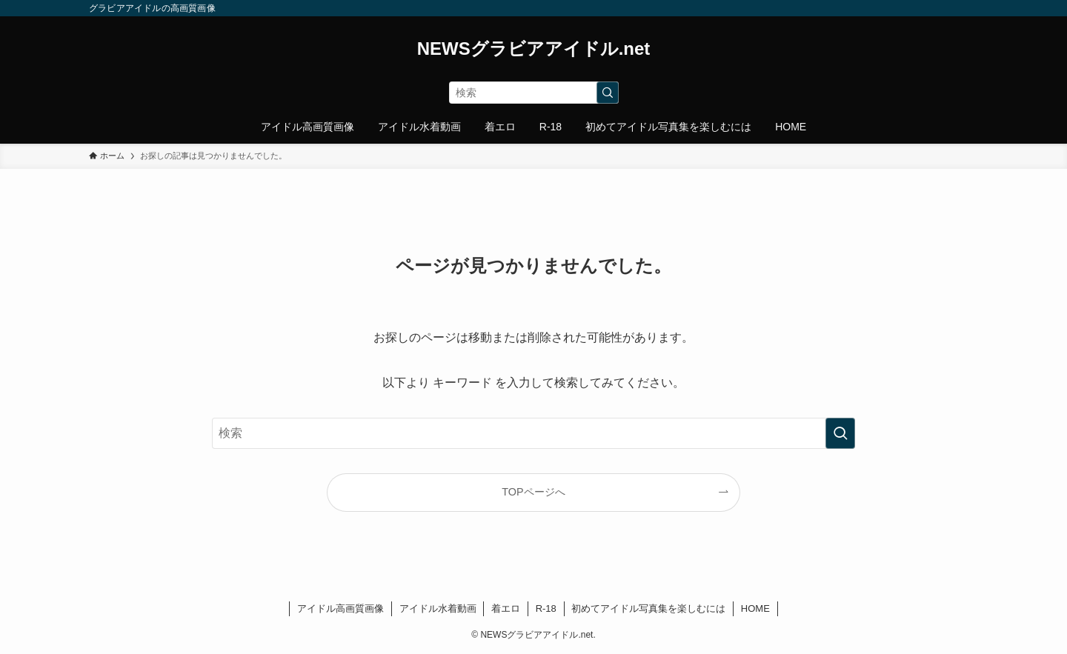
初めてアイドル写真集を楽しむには (648, 608)
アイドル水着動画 (437, 608)
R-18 (546, 608)
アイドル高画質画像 (340, 608)
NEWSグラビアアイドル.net (534, 49)
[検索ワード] (534, 92)
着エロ (505, 608)
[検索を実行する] (607, 92)
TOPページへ (533, 492)
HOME (755, 608)
